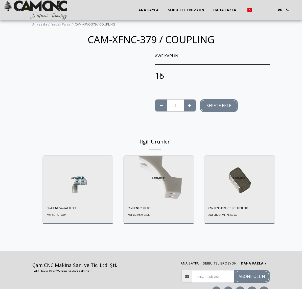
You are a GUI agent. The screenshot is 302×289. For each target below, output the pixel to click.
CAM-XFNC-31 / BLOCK (144, 208)
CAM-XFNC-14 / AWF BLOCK (67, 208)
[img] (78, 179)
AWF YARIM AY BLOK (140, 216)
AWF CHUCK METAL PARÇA (224, 216)
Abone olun (252, 276)
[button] (257, 10)
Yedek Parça (61, 24)
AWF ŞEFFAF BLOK (57, 216)
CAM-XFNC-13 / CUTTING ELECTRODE (235, 208)
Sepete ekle (218, 105)
